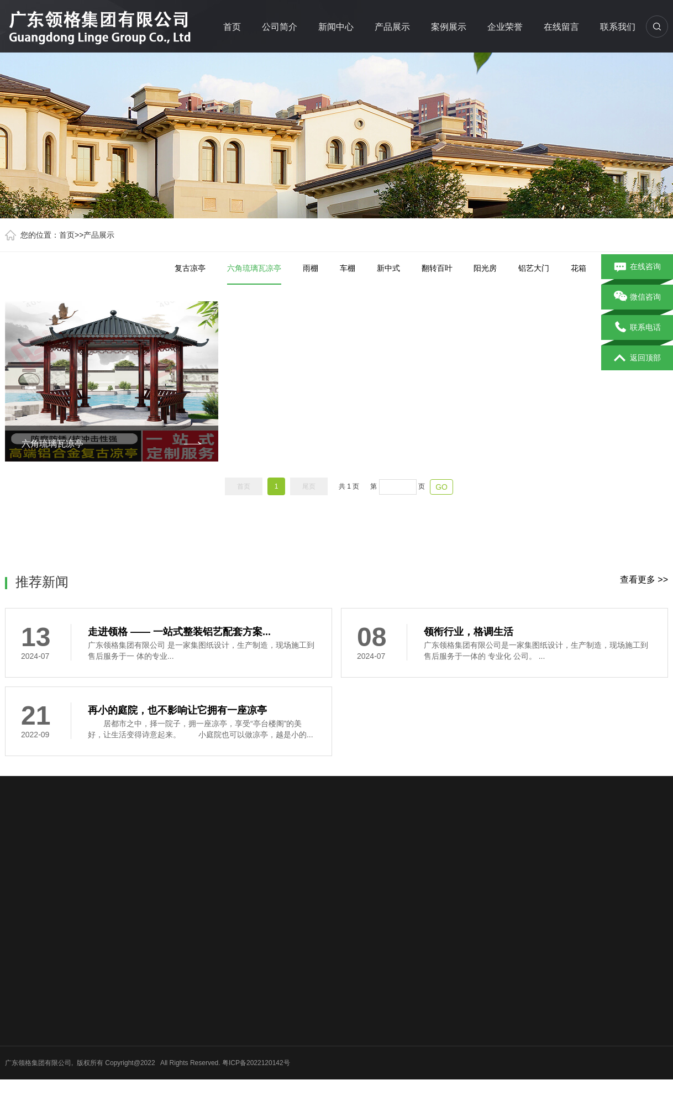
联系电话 (637, 327)
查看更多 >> (644, 579)
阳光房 (485, 268)
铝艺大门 (533, 268)
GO (441, 487)
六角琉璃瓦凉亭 (254, 274)
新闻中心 (336, 27)
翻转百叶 (437, 268)
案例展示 (448, 27)
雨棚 (310, 268)
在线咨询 (637, 267)
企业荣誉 (505, 27)
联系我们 (617, 27)
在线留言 (561, 27)
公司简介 (279, 27)
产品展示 (392, 27)
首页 (232, 27)
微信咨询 (637, 297)
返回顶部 (637, 358)
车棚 (347, 268)
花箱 (578, 268)
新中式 (388, 268)
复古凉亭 (190, 268)
